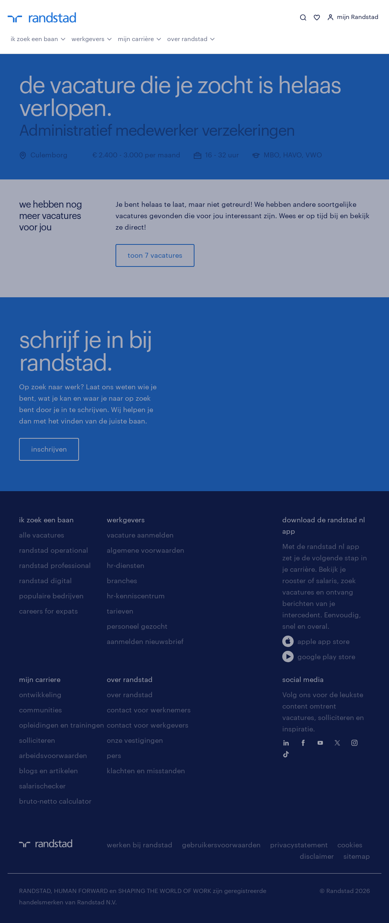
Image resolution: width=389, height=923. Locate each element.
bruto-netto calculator (55, 801)
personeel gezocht (137, 626)
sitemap (356, 856)
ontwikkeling (40, 694)
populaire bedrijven (51, 596)
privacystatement (299, 845)
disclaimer (317, 856)
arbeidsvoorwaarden (53, 755)
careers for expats (48, 611)
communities (40, 710)
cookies (349, 845)
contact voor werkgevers (147, 725)
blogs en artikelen (48, 770)
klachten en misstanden (146, 770)
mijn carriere (39, 679)
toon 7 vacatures (155, 255)
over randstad (191, 38)
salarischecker (42, 786)
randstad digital (45, 580)
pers (114, 755)
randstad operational (53, 550)
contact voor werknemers (149, 710)
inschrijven (49, 449)
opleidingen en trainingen (61, 725)
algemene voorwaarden (145, 550)
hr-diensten (125, 565)
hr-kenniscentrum (136, 596)
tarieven (120, 611)
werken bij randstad (139, 845)
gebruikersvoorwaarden (221, 845)
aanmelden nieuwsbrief (145, 641)
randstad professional (55, 565)
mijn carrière (139, 38)
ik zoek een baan (38, 38)
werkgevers (91, 38)
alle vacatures (41, 535)
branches (122, 580)
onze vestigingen (135, 740)
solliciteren (37, 740)
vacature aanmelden (140, 535)
